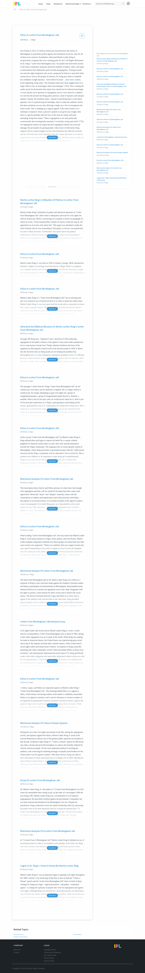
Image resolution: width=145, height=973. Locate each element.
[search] (123, 4)
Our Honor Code (50, 955)
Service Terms (49, 961)
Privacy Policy (49, 958)
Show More (52, 137)
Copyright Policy (50, 950)
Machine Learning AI (72, 4)
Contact (16, 952)
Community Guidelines (52, 952)
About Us (17, 950)
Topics (49, 4)
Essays (41, 4)
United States (77, 934)
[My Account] (129, 4)
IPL (15, 9)
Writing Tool (59, 4)
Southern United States (20, 937)
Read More (52, 236)
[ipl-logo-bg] (18, 3)
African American (18, 934)
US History (86, 4)
